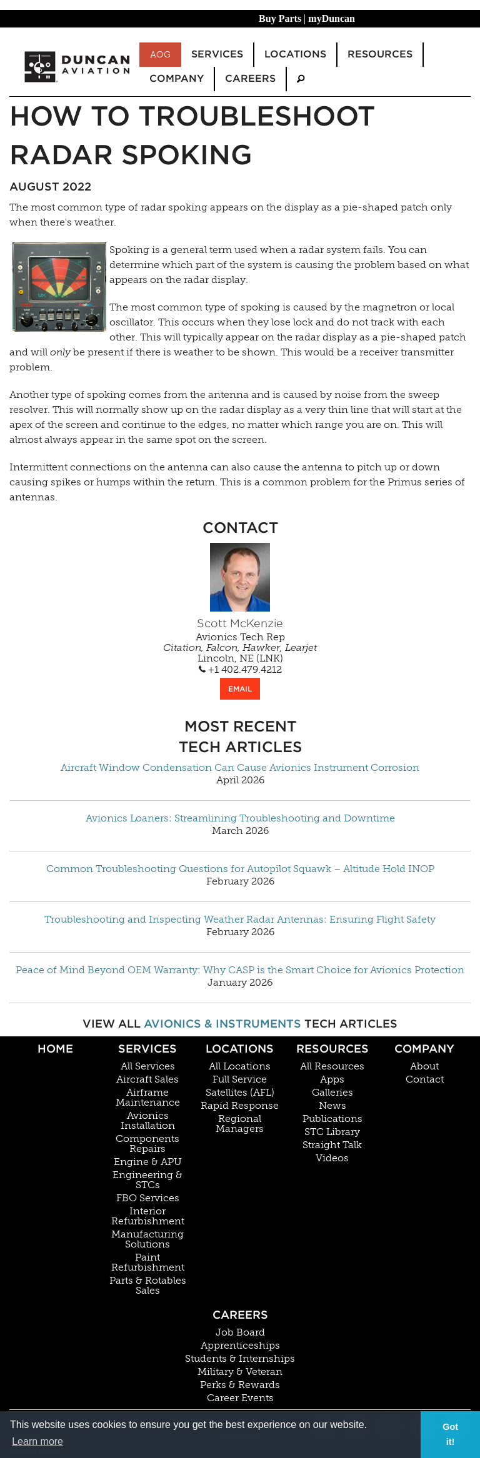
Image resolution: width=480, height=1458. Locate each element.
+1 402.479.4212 (240, 669)
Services (147, 1048)
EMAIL (240, 688)
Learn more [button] (37, 1441)
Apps (332, 1079)
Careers (240, 1314)
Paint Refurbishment (147, 1262)
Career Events (240, 1398)
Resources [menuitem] (380, 54)
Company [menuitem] (176, 78)
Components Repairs (147, 1144)
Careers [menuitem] (250, 78)
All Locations (240, 1066)
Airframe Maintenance (148, 1098)
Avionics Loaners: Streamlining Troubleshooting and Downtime (240, 818)
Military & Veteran (240, 1372)
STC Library (332, 1132)
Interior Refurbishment (147, 1216)
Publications (332, 1119)
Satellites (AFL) (240, 1093)
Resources (332, 1048)
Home (55, 1048)
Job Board (240, 1332)
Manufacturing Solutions (147, 1239)
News (332, 1106)
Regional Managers (240, 1124)
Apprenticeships (240, 1346)
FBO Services (147, 1198)
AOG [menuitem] (160, 54)
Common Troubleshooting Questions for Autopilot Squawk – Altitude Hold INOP (240, 869)
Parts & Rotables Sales (147, 1286)
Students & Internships (240, 1359)
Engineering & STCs (147, 1180)
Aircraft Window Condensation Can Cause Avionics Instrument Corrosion (240, 768)
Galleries (332, 1093)
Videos (332, 1158)
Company (424, 1048)
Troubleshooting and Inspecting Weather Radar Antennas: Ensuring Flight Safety (240, 920)
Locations (240, 1048)
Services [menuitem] (217, 54)
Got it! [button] (450, 1434)
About (424, 1066)
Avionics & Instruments (222, 1023)
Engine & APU (148, 1162)
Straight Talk (332, 1145)
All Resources (332, 1066)
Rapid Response (240, 1106)
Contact (425, 1079)
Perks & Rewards (240, 1385)
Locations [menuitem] (295, 54)
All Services (148, 1066)
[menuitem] (300, 79)
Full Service (239, 1079)
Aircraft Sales (147, 1079)
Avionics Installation (148, 1121)
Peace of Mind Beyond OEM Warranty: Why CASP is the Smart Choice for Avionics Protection (240, 970)
